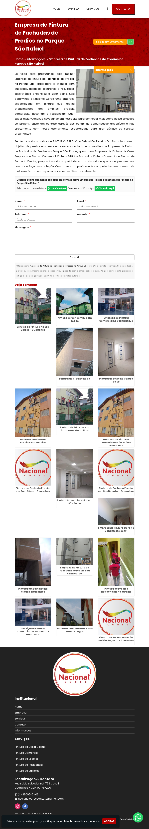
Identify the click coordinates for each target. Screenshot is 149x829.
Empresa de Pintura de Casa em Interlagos (75, 630)
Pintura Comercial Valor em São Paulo (74, 502)
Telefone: (22, 214)
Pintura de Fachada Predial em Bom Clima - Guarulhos (33, 490)
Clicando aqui (105, 188)
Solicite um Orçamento (110, 42)
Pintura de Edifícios (27, 771)
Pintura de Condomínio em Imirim (74, 319)
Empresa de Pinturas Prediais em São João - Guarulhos (116, 442)
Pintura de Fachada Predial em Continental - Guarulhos (116, 490)
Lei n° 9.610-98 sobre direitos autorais (62, 276)
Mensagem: (23, 227)
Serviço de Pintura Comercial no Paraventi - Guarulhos (33, 631)
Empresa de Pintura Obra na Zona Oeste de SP (116, 529)
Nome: (20, 201)
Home (56, 9)
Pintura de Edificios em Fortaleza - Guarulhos (74, 429)
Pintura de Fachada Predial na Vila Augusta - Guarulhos (116, 639)
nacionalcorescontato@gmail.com (41, 799)
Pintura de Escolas (26, 759)
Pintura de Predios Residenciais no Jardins (116, 590)
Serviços (93, 9)
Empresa (73, 9)
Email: (81, 201)
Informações (23, 730)
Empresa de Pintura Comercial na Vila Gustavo (116, 319)
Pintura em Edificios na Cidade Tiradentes (32, 590)
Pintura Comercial (26, 753)
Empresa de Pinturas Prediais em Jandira (33, 441)
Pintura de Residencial (29, 765)
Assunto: (83, 214)
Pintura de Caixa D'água (30, 747)
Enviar (74, 257)
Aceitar (109, 821)
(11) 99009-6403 (57, 188)
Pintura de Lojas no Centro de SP (116, 380)
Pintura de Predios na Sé (74, 378)
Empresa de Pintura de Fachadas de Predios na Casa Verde (74, 570)
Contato (123, 8)
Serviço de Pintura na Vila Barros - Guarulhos (33, 328)
